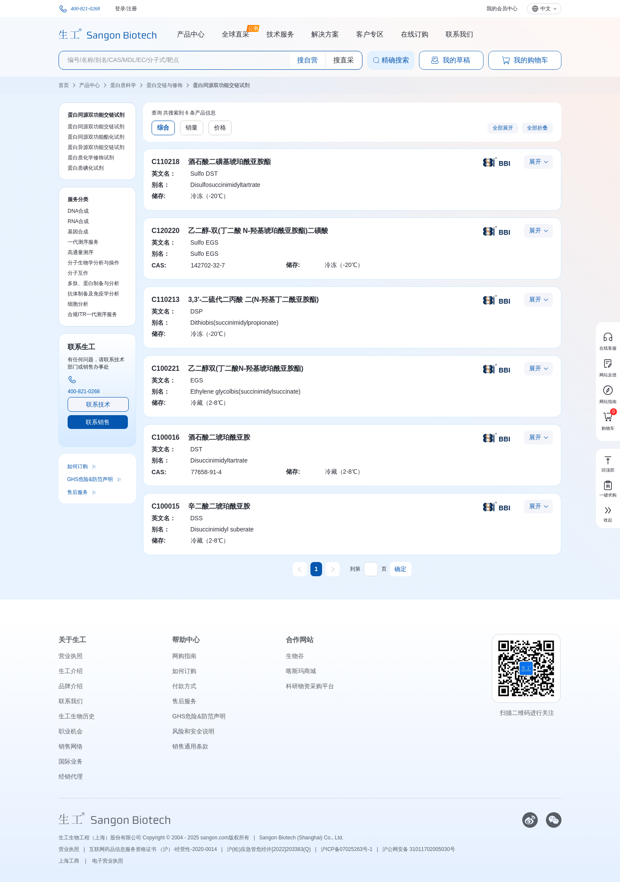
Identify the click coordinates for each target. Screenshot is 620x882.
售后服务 (77, 492)
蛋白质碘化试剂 (86, 168)
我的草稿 (450, 60)
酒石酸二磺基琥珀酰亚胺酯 (229, 161)
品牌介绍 (71, 686)
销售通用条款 (190, 746)
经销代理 (71, 776)
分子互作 (78, 273)
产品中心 (191, 34)
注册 (132, 9)
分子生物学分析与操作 (93, 263)
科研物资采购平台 (310, 686)
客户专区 (370, 34)
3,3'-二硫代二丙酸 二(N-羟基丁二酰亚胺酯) (253, 299)
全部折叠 (537, 128)
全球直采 (235, 33)
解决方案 (325, 34)
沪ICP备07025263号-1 (346, 849)
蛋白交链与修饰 (164, 85)
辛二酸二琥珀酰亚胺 (219, 506)
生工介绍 (71, 671)
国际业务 (71, 761)
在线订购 (414, 34)
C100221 (166, 368)
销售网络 (71, 746)
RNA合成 (78, 221)
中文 (545, 9)
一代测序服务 (83, 242)
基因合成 (78, 232)
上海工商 (70, 861)
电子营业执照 (107, 861)
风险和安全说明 (193, 731)
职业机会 (71, 731)
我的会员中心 (502, 9)
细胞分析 (78, 304)
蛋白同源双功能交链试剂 (221, 85)
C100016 (166, 437)
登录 (120, 9)
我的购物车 (525, 60)
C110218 (166, 161)
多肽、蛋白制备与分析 (93, 283)
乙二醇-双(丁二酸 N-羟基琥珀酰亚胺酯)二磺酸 (258, 230)
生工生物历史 (77, 716)
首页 (64, 85)
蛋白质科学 (123, 85)
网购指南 (184, 655)
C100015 (166, 506)
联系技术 (98, 404)
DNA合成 (78, 211)
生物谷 (295, 655)
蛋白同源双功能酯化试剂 (96, 137)
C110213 (166, 299)
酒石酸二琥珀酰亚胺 (219, 437)
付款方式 (184, 686)
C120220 (166, 230)
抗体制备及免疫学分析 (93, 294)
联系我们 (459, 34)
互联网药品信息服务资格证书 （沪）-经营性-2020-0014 (153, 849)
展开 (535, 161)
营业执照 (71, 655)
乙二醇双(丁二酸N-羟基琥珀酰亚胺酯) (246, 368)
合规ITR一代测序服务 (92, 314)
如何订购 (77, 466)
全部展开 (503, 128)
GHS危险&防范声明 (90, 479)
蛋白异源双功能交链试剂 (96, 147)
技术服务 (280, 34)
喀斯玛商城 (301, 671)
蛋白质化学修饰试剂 (91, 158)
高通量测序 (80, 252)
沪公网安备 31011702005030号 (418, 849)
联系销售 (98, 422)
